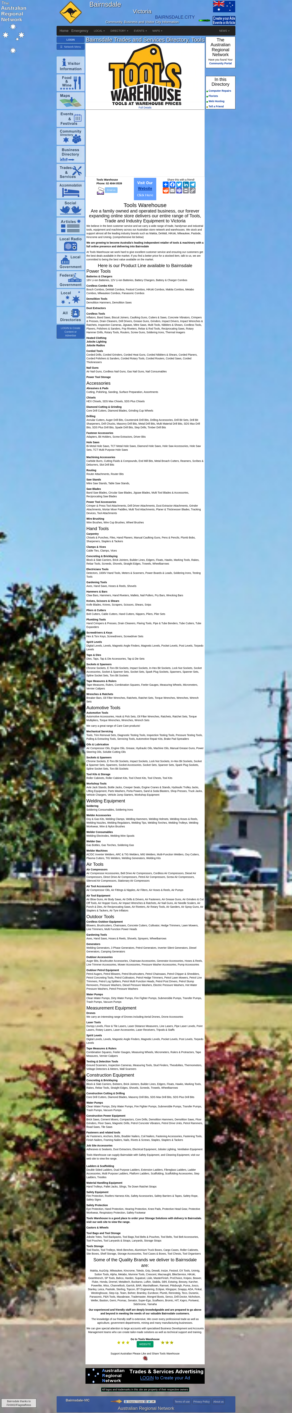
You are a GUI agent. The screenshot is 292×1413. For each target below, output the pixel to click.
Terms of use (182, 1401)
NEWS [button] (224, 30)
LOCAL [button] (99, 30)
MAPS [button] (158, 30)
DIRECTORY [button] (119, 30)
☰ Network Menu (70, 46)
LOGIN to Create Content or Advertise (70, 332)
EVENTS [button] (140, 30)
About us (218, 1401)
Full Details (145, 107)
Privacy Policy (201, 1401)
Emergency (79, 31)
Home (64, 31)
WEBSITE (145, 1344)
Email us (111, 190)
